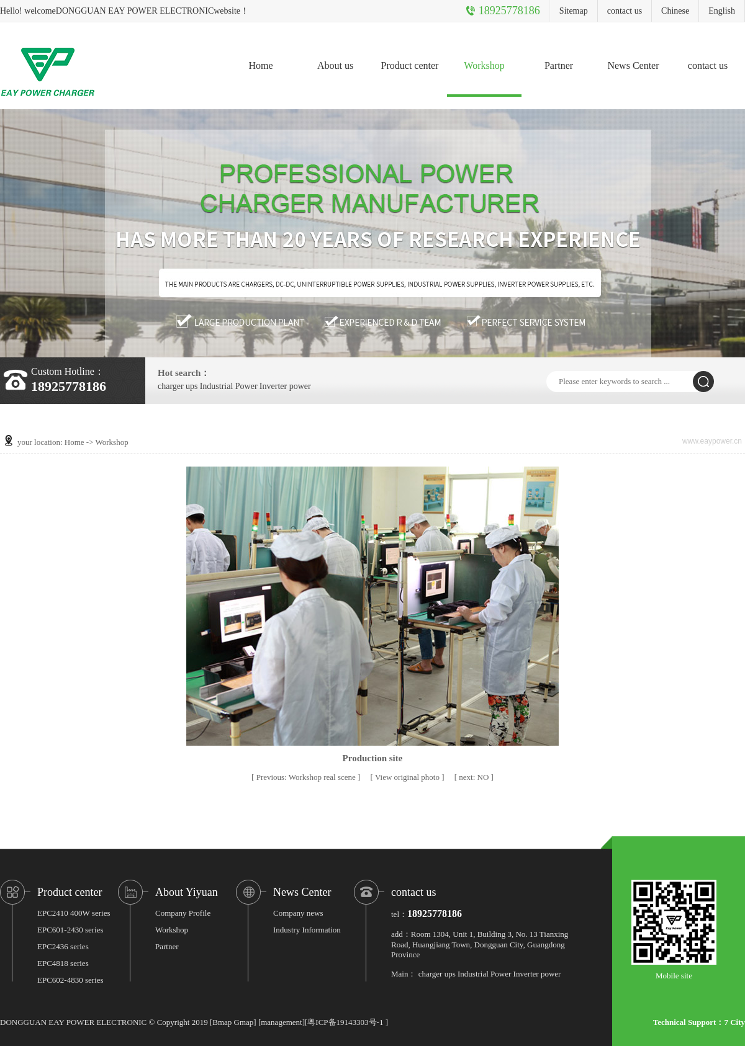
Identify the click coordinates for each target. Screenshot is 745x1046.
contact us (624, 11)
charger (171, 386)
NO (474, 777)
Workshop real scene (307, 777)
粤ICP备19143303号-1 (345, 1022)
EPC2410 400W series (73, 913)
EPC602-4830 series (70, 980)
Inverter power (285, 386)
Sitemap (573, 11)
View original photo (408, 777)
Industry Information (307, 929)
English (721, 11)
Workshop (484, 65)
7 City (734, 1022)
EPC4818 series (63, 963)
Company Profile (182, 913)
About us (335, 65)
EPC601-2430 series (70, 929)
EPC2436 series (63, 946)
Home (260, 65)
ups (191, 386)
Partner (558, 65)
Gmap (244, 1022)
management (281, 1022)
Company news (298, 913)
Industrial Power (229, 386)
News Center (633, 65)
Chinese (675, 11)
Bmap (222, 1022)
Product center (410, 65)
